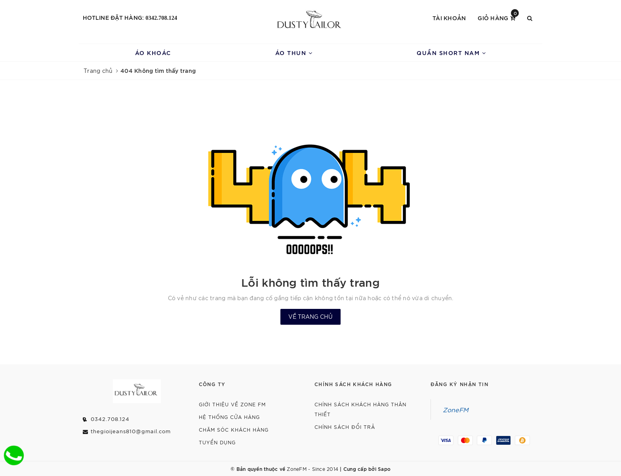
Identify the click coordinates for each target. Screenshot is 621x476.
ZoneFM (456, 409)
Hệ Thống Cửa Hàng (229, 417)
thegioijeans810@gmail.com (131, 431)
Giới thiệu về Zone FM (232, 404)
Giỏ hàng (498, 17)
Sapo (384, 468)
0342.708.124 (161, 18)
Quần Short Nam (451, 52)
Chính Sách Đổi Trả (344, 427)
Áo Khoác (153, 52)
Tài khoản (449, 17)
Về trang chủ (310, 316)
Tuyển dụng (217, 442)
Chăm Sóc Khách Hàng (234, 429)
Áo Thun (294, 52)
